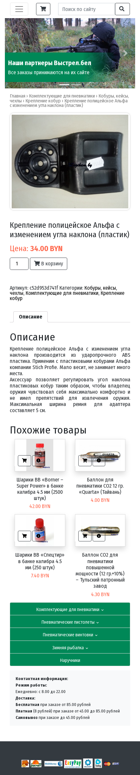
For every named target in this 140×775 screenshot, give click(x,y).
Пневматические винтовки (70, 635)
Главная (17, 96)
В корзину (48, 263)
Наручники (70, 660)
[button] (125, 53)
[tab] (30, 316)
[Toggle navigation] (19, 9)
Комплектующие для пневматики (70, 609)
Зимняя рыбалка (70, 648)
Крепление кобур (43, 101)
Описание (30, 317)
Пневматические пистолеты (70, 622)
